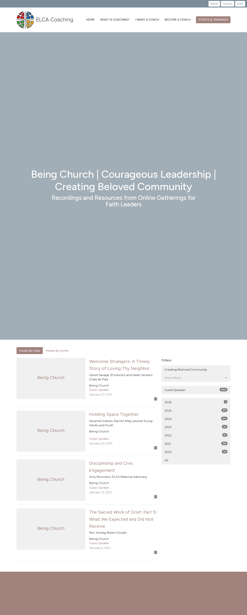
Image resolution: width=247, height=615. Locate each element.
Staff (240, 3)
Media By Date (29, 350)
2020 (196, 452)
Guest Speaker (196, 390)
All (166, 460)
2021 (196, 444)
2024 (196, 419)
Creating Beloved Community (186, 369)
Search (214, 3)
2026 (196, 402)
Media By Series (57, 350)
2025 (196, 410)
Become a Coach (177, 19)
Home (90, 19)
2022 (196, 435)
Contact (227, 3)
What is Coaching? (115, 19)
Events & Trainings (213, 19)
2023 (196, 427)
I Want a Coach (147, 19)
